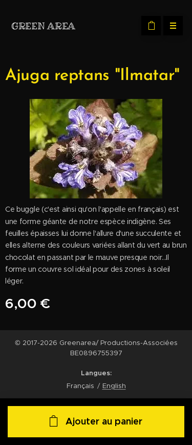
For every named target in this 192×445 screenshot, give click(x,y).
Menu (169, 25)
